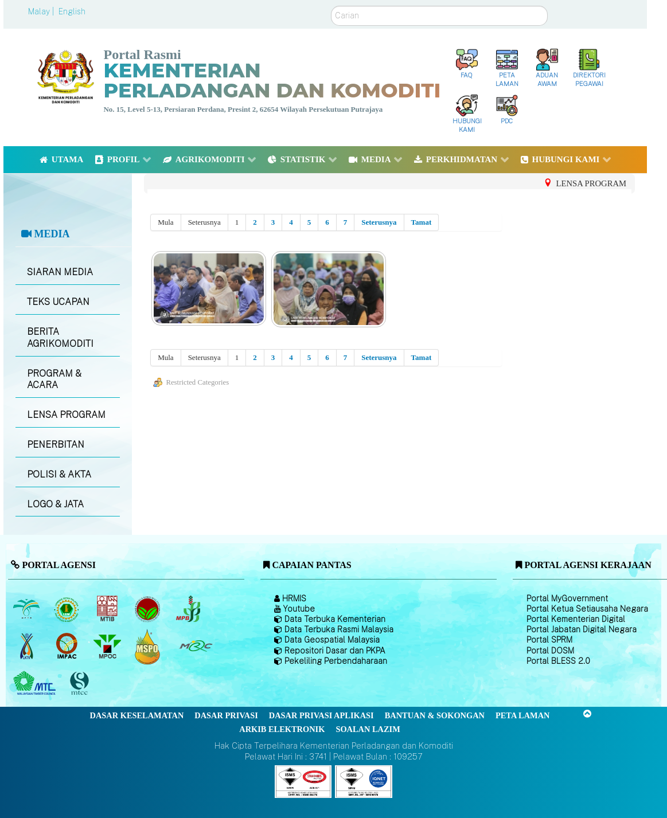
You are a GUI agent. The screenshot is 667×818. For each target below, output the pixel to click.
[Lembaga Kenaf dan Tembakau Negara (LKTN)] (27, 647)
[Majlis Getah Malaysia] (195, 646)
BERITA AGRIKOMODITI (60, 337)
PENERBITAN (55, 444)
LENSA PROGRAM (66, 414)
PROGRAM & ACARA (54, 379)
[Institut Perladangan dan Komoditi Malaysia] (68, 647)
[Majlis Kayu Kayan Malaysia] (36, 684)
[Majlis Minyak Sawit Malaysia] (108, 647)
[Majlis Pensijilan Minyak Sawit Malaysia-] (149, 646)
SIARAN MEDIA (60, 272)
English (71, 11)
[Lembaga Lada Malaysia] (189, 609)
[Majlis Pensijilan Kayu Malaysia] (81, 684)
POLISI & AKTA (59, 474)
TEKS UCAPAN (58, 301)
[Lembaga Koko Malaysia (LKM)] (149, 609)
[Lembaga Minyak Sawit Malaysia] (27, 609)
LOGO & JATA (55, 504)
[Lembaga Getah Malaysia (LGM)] (68, 609)
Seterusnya (378, 222)
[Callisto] (303, 780)
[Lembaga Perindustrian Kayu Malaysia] (108, 609)
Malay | (42, 11)
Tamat (421, 222)
